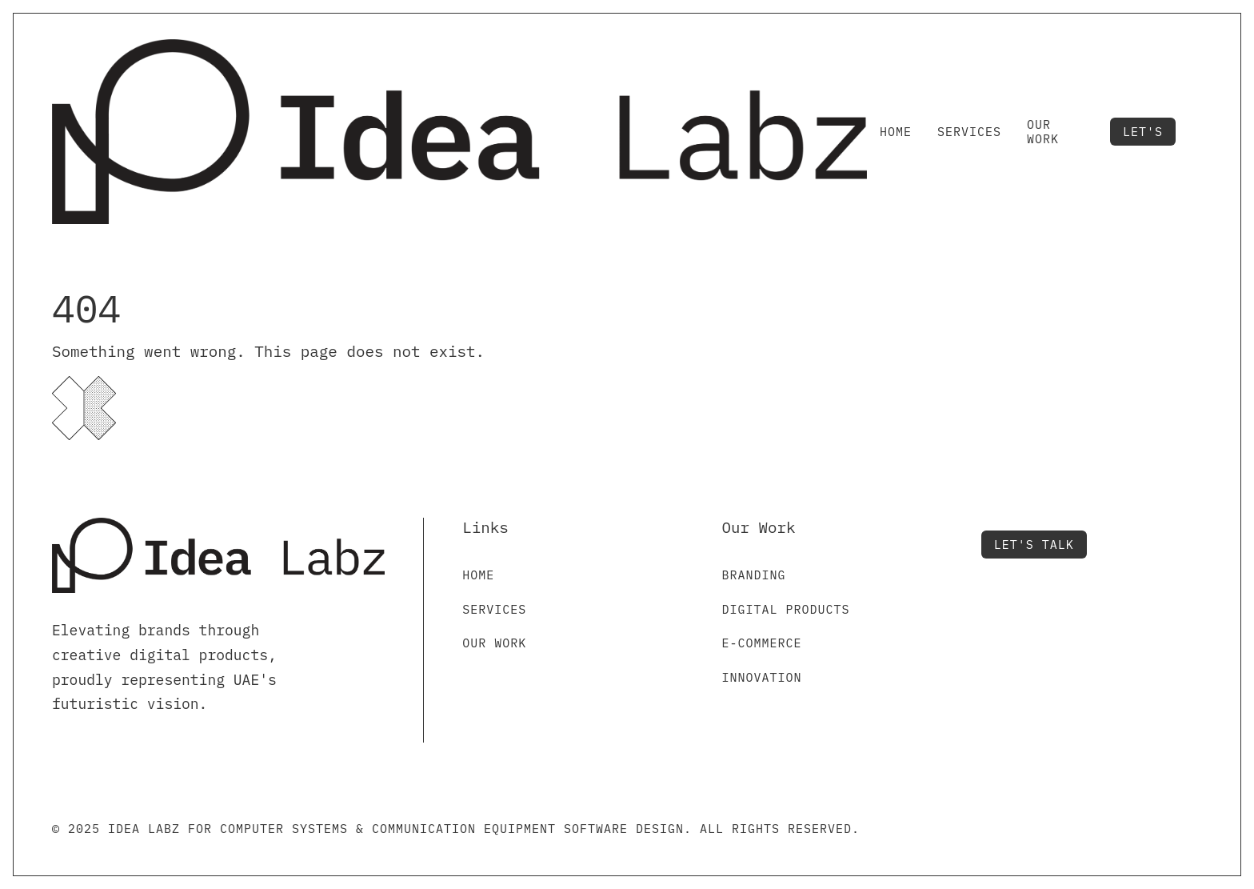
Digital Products (785, 609)
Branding (753, 575)
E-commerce (761, 643)
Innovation (761, 677)
